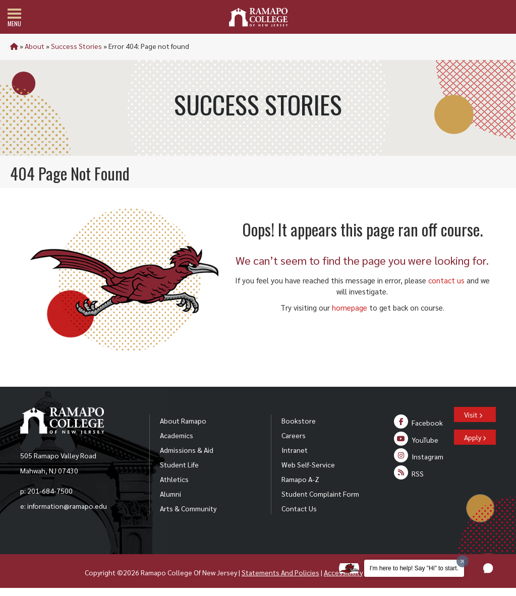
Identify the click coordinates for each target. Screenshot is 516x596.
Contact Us (299, 508)
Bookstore (298, 420)
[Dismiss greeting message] (462, 561)
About (34, 45)
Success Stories (76, 45)
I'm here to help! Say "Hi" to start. (414, 568)
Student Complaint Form (320, 493)
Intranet (294, 449)
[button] (488, 568)
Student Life (179, 464)
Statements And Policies (280, 572)
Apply (475, 437)
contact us (446, 280)
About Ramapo (183, 420)
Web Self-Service (308, 464)
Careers (293, 435)
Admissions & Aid (186, 449)
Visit (473, 414)
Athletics (174, 479)
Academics (176, 435)
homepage (349, 307)
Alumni (170, 493)
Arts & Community (188, 508)
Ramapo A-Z (300, 479)
